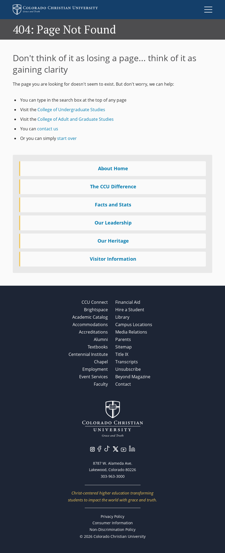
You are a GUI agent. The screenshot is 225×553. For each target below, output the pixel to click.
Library (122, 317)
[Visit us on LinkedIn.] (132, 448)
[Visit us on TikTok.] (107, 448)
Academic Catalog (90, 317)
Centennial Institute (88, 354)
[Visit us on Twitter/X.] (115, 448)
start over (67, 138)
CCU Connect (95, 302)
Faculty (101, 384)
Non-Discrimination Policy (112, 529)
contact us (47, 129)
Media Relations (131, 332)
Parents (123, 339)
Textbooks (98, 347)
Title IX (121, 354)
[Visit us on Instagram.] (92, 449)
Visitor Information (113, 259)
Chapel (101, 362)
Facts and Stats (113, 204)
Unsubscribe (128, 369)
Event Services (93, 377)
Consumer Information (112, 522)
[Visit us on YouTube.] (123, 449)
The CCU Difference (113, 186)
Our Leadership (113, 222)
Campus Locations (133, 324)
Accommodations (90, 324)
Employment (95, 369)
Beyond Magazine (132, 377)
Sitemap (123, 347)
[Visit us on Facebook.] (99, 448)
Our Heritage (113, 241)
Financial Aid (127, 302)
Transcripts (126, 362)
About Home (113, 168)
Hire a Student (129, 310)
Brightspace (96, 310)
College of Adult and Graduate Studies (75, 119)
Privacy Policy (112, 516)
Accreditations (93, 332)
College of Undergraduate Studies (71, 110)
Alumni (101, 339)
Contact (123, 384)
